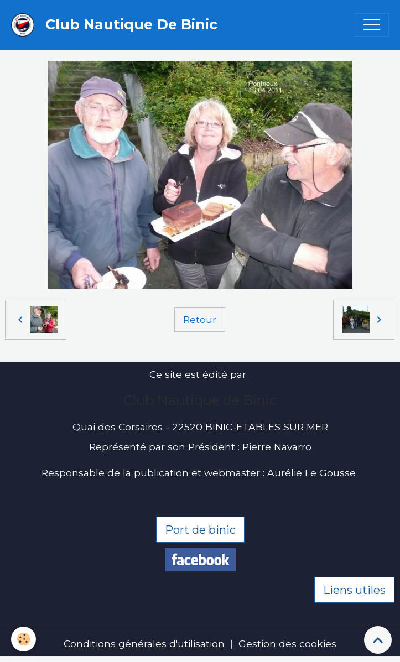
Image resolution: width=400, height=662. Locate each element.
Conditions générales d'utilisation (144, 643)
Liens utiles (354, 590)
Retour (199, 319)
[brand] (117, 25)
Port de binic (200, 529)
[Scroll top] (378, 640)
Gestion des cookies (287, 643)
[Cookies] (23, 639)
